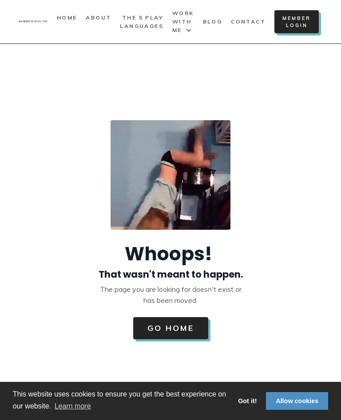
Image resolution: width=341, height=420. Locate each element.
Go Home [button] (170, 328)
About (98, 17)
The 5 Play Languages (141, 21)
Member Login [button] (296, 21)
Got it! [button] (247, 400)
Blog (212, 21)
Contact (248, 21)
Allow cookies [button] (297, 400)
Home (67, 17)
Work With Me (183, 21)
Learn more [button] (73, 406)
